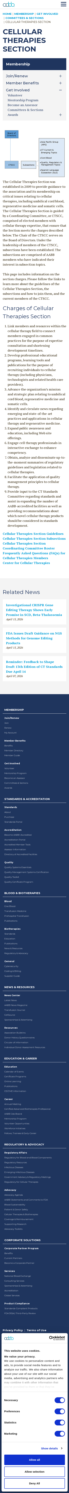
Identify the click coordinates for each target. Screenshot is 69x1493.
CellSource (9, 1014)
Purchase (9, 817)
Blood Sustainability (14, 1204)
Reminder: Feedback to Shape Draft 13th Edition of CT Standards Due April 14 (34, 667)
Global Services (12, 1295)
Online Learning (12, 1081)
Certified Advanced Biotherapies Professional (27, 1109)
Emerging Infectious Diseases (19, 1172)
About (7, 812)
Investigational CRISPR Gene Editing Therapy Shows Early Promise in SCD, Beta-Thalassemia (34, 610)
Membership (24, 13)
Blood (8, 901)
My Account (10, 732)
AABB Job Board (13, 1113)
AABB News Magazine (15, 1005)
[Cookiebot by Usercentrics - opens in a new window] (49, 1338)
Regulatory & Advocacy (16, 953)
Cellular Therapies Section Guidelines (33, 533)
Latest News (10, 1000)
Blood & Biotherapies (22, 893)
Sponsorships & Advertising (18, 1019)
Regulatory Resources (15, 1162)
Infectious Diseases (13, 1167)
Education (9, 938)
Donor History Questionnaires (19, 1037)
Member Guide (12, 755)
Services (9, 1271)
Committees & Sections (24, 18)
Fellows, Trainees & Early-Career (20, 1133)
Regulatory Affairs (15, 1152)
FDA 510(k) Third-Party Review (20, 1313)
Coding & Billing (12, 971)
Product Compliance (17, 1303)
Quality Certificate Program (18, 881)
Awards (8, 787)
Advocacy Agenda (13, 1194)
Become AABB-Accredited (18, 834)
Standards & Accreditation (27, 799)
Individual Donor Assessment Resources (24, 1047)
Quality (8, 862)
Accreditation (13, 830)
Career (8, 1099)
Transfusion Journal (14, 1010)
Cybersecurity (11, 966)
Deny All (34, 1483)
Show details (49, 1448)
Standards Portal (13, 821)
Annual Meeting (12, 1104)
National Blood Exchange (17, 1276)
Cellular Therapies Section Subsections (34, 538)
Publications (10, 920)
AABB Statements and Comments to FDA (26, 1199)
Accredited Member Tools (17, 844)
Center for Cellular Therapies (26, 563)
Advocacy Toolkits (13, 1229)
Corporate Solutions (22, 1240)
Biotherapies (12, 929)
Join (6, 723)
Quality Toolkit (11, 877)
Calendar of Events (14, 1071)
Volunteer (15, 95)
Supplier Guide (12, 976)
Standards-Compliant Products (20, 1308)
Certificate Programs (15, 1076)
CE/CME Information (15, 1091)
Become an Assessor (22, 105)
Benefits (8, 745)
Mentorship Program (23, 100)
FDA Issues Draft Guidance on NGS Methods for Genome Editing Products (34, 638)
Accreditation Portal (14, 839)
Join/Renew (11, 718)
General (9, 961)
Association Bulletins (15, 1032)
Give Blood (9, 906)
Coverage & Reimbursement (19, 1219)
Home (7, 13)
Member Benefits (15, 740)
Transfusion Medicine (15, 911)
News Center (12, 995)
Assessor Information (15, 849)
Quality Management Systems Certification (26, 872)
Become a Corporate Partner (19, 1263)
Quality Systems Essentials (17, 867)
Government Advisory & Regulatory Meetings (27, 1177)
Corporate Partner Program (21, 1248)
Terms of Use (36, 1330)
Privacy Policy (13, 1330)
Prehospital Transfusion (16, 916)
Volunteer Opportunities (16, 1123)
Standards (10, 807)
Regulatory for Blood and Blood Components (28, 1157)
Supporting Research (15, 1224)
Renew (7, 727)
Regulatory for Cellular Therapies (21, 1182)
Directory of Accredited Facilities (20, 854)
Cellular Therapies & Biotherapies (21, 1214)
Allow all (34, 1459)
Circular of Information (16, 1042)
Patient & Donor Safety (16, 1209)
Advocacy (10, 1190)
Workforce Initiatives (14, 1128)
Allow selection (34, 1471)
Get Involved (47, 13)
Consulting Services (14, 1280)
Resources (11, 1027)
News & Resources (13, 948)
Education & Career (20, 1058)
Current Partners (13, 1258)
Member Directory (13, 750)
